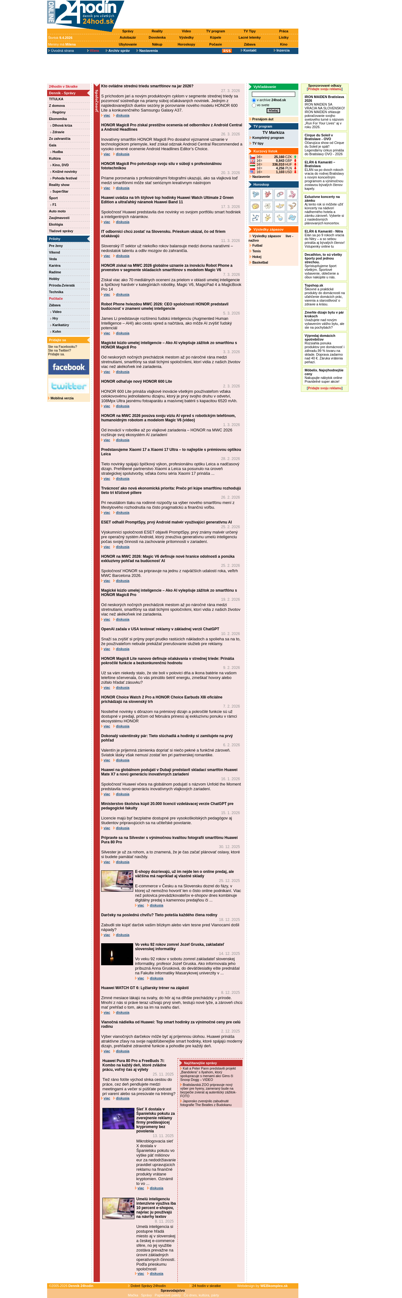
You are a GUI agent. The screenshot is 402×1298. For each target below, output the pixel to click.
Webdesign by (262, 1286)
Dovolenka (157, 37)
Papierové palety (168, 1295)
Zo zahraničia (59, 138)
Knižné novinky (63, 171)
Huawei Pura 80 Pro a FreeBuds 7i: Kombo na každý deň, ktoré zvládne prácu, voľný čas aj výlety (134, 1065)
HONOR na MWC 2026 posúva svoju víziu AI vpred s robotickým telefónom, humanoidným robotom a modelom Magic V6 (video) (168, 417)
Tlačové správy (61, 231)
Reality (157, 31)
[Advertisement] (212, 14)
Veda (53, 259)
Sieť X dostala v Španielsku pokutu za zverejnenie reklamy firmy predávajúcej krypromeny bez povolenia (155, 1120)
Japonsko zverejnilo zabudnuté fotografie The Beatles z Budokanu (206, 1103)
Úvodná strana (61, 50)
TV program (215, 31)
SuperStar (59, 191)
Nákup (157, 44)
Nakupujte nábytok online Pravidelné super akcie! (324, 375)
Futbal (256, 245)
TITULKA (56, 99)
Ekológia (56, 224)
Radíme (55, 272)
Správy (127, 31)
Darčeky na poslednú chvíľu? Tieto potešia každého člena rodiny (159, 915)
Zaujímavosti (59, 218)
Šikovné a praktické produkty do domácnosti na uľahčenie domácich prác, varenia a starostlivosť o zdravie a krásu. (325, 294)
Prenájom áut (261, 119)
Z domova (57, 105)
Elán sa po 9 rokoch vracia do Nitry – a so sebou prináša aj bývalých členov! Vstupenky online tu (325, 238)
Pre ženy (56, 246)
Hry (54, 318)
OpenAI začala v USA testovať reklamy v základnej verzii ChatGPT (160, 629)
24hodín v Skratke (63, 86)
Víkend (54, 252)
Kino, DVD (59, 165)
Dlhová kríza (61, 125)
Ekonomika (58, 119)
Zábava (250, 44)
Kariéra (55, 265)
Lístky (284, 37)
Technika (56, 292)
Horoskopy (186, 44)
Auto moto (57, 211)
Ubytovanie (128, 44)
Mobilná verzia (60, 398)
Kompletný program (267, 138)
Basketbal (259, 262)
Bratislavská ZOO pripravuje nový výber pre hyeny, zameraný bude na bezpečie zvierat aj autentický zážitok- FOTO (208, 1090)
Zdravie (57, 132)
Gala (52, 145)
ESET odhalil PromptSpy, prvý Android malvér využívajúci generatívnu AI (166, 522)
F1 (53, 204)
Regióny (58, 112)
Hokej (255, 257)
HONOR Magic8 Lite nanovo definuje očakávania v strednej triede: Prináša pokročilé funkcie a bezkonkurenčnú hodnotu (167, 660)
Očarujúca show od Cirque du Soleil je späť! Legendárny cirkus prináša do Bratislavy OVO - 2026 (324, 144)
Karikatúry (59, 325)
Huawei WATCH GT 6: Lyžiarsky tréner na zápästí (145, 988)
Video (186, 31)
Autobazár (128, 37)
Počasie (215, 44)
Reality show (59, 185)
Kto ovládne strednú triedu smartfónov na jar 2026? (147, 86)
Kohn (55, 331)
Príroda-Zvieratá (62, 285)
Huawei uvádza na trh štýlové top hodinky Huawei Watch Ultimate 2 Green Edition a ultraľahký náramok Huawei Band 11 (167, 199)
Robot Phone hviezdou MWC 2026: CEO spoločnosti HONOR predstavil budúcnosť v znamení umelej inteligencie (164, 306)
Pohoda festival (63, 178)
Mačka (133, 1295)
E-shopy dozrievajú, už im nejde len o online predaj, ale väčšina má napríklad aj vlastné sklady (184, 873)
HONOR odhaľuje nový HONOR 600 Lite (136, 381)
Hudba (56, 152)
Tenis (255, 251)
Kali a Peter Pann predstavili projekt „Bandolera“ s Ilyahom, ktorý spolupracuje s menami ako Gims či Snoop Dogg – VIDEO (208, 1074)
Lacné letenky (250, 37)
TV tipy (256, 143)
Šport (53, 198)
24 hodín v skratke (205, 1286)
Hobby (54, 279)
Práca (283, 31)
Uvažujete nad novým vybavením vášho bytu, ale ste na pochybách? (324, 319)
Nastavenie (260, 176)
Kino (284, 44)
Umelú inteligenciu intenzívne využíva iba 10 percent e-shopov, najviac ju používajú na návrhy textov (156, 1208)
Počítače (56, 298)
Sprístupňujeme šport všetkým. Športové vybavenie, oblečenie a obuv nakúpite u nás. (323, 266)
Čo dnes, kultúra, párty (201, 1295)
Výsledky (186, 37)
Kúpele (215, 37)
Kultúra (55, 158)
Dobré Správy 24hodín (147, 1286)
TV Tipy (250, 31)
